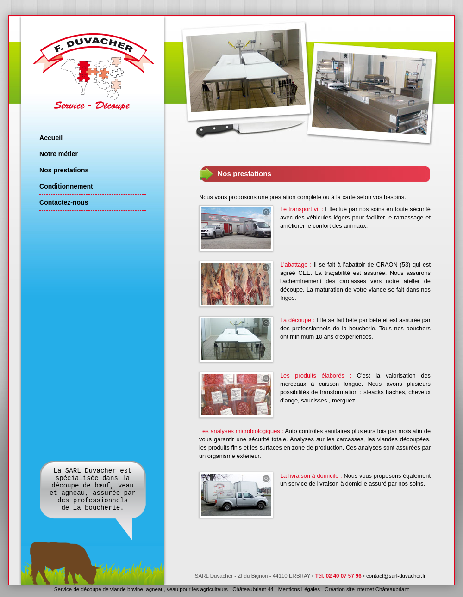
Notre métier (58, 154)
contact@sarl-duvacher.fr (395, 576)
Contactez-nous (63, 202)
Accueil (51, 137)
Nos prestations (63, 170)
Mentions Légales (299, 589)
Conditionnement (66, 186)
